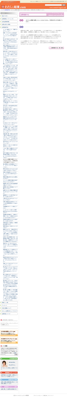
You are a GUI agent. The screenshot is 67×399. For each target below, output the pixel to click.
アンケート (4, 305)
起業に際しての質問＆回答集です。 (9, 389)
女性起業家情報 (5, 21)
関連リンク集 (5, 302)
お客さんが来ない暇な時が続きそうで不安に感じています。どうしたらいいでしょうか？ (10, 79)
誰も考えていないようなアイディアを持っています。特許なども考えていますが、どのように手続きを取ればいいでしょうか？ (10, 269)
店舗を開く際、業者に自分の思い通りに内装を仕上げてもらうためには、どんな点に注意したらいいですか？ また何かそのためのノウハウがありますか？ (10, 136)
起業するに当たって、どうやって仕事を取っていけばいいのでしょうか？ (10, 102)
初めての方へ (5, 16)
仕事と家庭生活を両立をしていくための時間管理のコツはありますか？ (10, 203)
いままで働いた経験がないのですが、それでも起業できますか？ (10, 150)
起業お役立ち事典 (6, 24)
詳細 (15, 353)
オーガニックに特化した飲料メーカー (9, 365)
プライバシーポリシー (38, 395)
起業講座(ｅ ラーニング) (7, 18)
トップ (2, 9)
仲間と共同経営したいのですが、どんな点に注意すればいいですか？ (10, 174)
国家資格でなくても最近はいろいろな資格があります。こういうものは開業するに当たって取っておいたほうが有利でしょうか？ (10, 252)
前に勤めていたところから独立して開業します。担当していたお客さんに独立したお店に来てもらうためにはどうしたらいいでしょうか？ (10, 129)
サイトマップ (50, 395)
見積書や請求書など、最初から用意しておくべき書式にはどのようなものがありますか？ (10, 216)
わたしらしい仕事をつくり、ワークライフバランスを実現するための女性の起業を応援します (48, 1)
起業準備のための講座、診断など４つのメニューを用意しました (9, 375)
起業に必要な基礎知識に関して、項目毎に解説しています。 (9, 382)
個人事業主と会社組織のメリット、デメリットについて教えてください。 (10, 166)
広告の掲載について (6, 308)
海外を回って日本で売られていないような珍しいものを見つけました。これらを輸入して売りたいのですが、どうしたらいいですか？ (10, 54)
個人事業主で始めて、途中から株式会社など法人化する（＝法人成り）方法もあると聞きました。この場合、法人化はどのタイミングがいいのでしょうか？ (10, 111)
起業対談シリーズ (6, 313)
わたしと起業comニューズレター (9, 311)
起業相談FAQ (7, 9)
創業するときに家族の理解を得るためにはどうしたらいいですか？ (10, 192)
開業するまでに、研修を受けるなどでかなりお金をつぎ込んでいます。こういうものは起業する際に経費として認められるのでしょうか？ (10, 232)
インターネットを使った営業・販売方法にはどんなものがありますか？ (10, 211)
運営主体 (45, 395)
